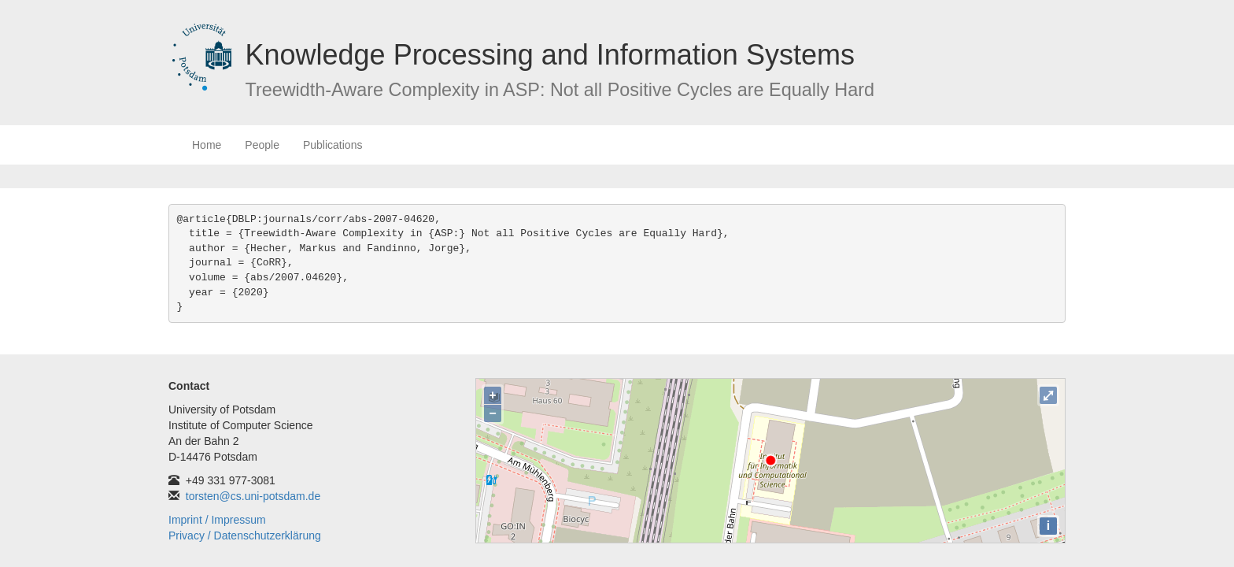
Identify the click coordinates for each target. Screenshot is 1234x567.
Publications (333, 145)
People (262, 145)
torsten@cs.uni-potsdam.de (253, 496)
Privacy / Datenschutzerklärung (244, 535)
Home (206, 145)
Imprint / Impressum (217, 519)
